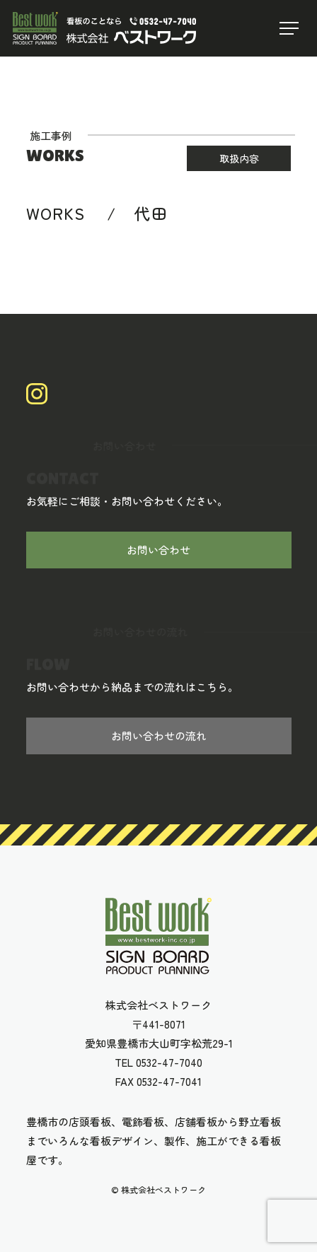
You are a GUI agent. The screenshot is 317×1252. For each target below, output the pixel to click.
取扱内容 (239, 159)
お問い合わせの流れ (159, 736)
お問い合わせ (158, 550)
